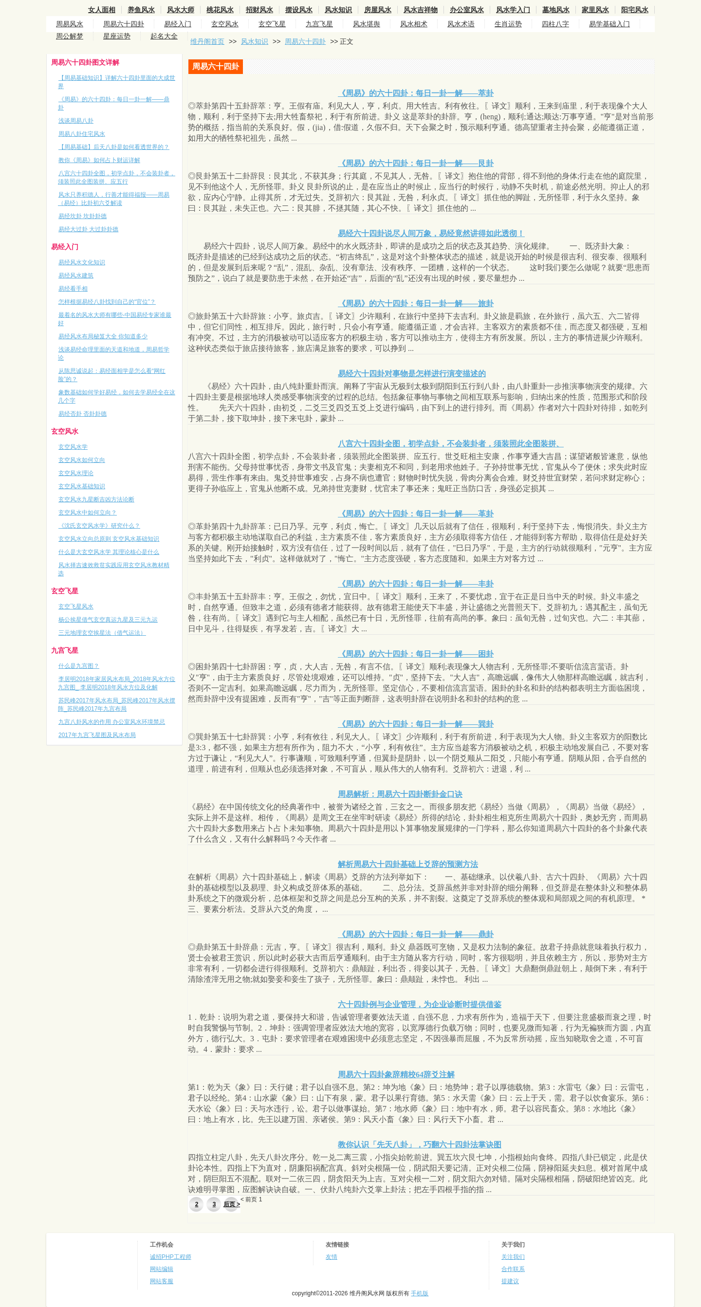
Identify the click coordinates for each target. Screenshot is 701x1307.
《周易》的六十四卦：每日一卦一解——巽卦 (416, 724)
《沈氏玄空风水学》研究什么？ (99, 525)
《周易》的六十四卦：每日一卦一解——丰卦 (416, 584)
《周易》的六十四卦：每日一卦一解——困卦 (416, 654)
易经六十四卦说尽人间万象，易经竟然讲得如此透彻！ (431, 233)
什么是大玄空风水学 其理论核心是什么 (108, 552)
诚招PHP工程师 (170, 1256)
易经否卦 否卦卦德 (82, 413)
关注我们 (513, 1256)
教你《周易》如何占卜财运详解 (99, 160)
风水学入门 (513, 10)
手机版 (419, 1293)
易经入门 (177, 24)
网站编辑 (161, 1269)
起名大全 (164, 36)
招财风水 (259, 10)
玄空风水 (225, 24)
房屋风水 (377, 10)
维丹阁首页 (207, 41)
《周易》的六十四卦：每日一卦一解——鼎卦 (416, 934)
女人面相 (101, 10)
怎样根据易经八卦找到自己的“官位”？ (107, 301)
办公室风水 (467, 10)
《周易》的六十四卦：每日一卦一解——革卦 (416, 514)
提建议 (510, 1281)
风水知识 (338, 10)
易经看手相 (73, 288)
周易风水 (69, 24)
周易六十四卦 (123, 24)
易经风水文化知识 (81, 262)
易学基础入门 (609, 24)
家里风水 (595, 10)
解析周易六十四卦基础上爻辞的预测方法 (408, 864)
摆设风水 (299, 10)
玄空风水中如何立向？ (87, 512)
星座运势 (116, 36)
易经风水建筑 (75, 275)
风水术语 (461, 24)
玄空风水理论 (75, 473)
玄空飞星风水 (75, 606)
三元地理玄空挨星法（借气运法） (102, 632)
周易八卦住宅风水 (81, 133)
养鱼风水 (141, 10)
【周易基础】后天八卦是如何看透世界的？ (113, 147)
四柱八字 (555, 24)
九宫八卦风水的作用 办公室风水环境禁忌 (111, 721)
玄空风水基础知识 (81, 486)
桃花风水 (220, 10)
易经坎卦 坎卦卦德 (82, 216)
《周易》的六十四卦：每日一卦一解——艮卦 (416, 163)
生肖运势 (508, 24)
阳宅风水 (634, 10)
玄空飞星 (272, 24)
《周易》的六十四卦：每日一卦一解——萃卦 (416, 93)
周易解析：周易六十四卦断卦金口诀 (400, 794)
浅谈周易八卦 (75, 120)
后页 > (231, 1204)
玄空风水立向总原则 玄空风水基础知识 (108, 538)
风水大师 (180, 10)
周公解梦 (69, 36)
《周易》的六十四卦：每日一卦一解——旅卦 (416, 303)
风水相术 (413, 24)
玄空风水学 (73, 446)
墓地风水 (556, 10)
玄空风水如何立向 (81, 460)
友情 (331, 1256)
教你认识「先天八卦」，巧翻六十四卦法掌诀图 (419, 1145)
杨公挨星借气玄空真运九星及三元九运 (108, 619)
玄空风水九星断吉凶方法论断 (96, 499)
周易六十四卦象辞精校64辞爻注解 (396, 1074)
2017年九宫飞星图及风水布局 (97, 735)
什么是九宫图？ (78, 666)
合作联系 (513, 1269)
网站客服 (161, 1281)
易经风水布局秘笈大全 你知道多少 (103, 336)
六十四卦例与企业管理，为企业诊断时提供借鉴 (419, 1004)
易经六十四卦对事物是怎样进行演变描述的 (412, 373)
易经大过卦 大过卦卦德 (88, 229)
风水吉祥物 (421, 10)
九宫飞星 (319, 24)
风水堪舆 (366, 24)
